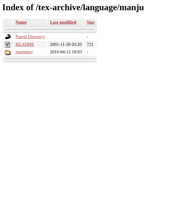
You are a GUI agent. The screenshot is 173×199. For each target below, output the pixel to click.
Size (91, 22)
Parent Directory (30, 36)
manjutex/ (24, 51)
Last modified (63, 22)
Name (21, 22)
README (25, 44)
